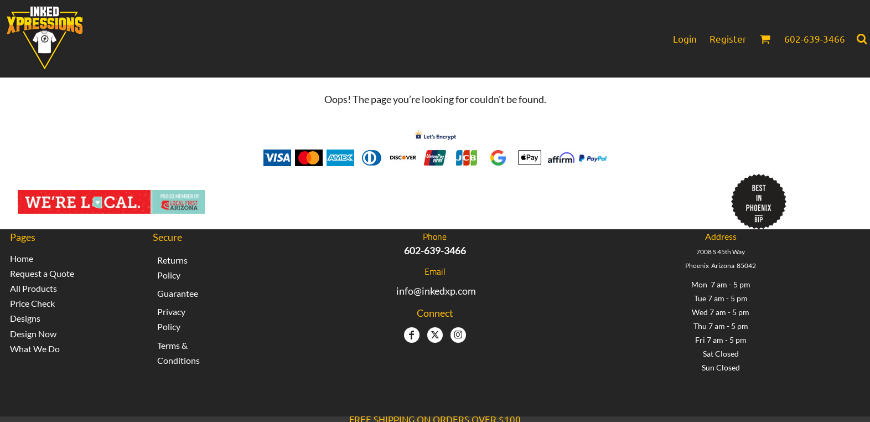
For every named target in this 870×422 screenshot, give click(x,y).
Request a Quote (42, 273)
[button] (764, 38)
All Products (33, 288)
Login (685, 38)
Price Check (32, 303)
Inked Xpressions (327, 196)
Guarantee (177, 293)
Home (21, 258)
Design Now (33, 333)
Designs (25, 318)
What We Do (35, 348)
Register (728, 38)
